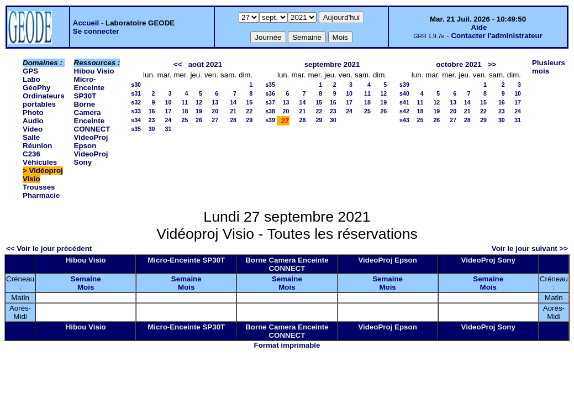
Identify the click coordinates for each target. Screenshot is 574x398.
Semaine (86, 279)
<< (177, 64)
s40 (404, 93)
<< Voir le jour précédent (49, 248)
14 (233, 102)
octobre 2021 (458, 64)
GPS (30, 71)
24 (168, 120)
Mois (85, 287)
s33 (136, 111)
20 (215, 111)
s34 (136, 120)
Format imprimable (287, 345)
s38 (270, 111)
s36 (270, 93)
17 (168, 111)
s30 (136, 84)
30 (152, 128)
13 (215, 102)
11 (185, 102)
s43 (404, 120)
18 (185, 111)
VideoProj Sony (91, 158)
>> (492, 64)
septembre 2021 (332, 64)
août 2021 (205, 64)
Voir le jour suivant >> (530, 248)
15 (249, 102)
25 (185, 120)
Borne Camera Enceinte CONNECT (92, 116)
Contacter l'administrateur (496, 36)
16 (152, 111)
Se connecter (96, 31)
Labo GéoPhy (36, 83)
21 (233, 111)
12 (199, 102)
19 (199, 111)
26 (199, 120)
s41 (404, 102)
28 (233, 120)
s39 (270, 120)
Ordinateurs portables (44, 100)
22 (249, 111)
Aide (479, 27)
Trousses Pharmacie (41, 191)
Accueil (86, 23)
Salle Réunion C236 (37, 145)
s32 (136, 102)
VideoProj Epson (91, 141)
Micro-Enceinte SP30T (89, 87)
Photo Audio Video (33, 120)
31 (168, 128)
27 (215, 120)
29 (249, 120)
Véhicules (40, 162)
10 (168, 102)
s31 (136, 93)
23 (152, 120)
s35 (136, 128)
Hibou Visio (94, 71)
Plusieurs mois (548, 67)
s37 (270, 102)
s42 (404, 111)
